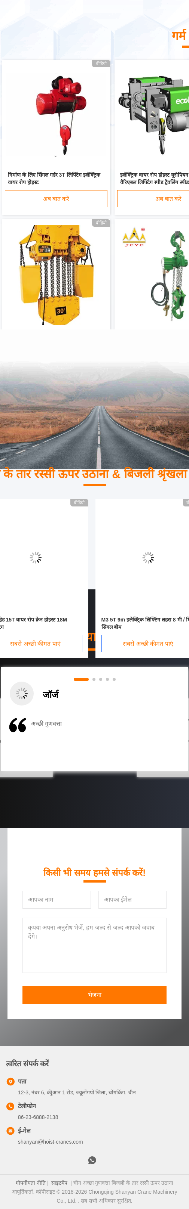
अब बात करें (56, 199)
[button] (34, 742)
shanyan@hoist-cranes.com (50, 1142)
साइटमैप (59, 1183)
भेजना (94, 995)
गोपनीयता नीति (31, 1183)
